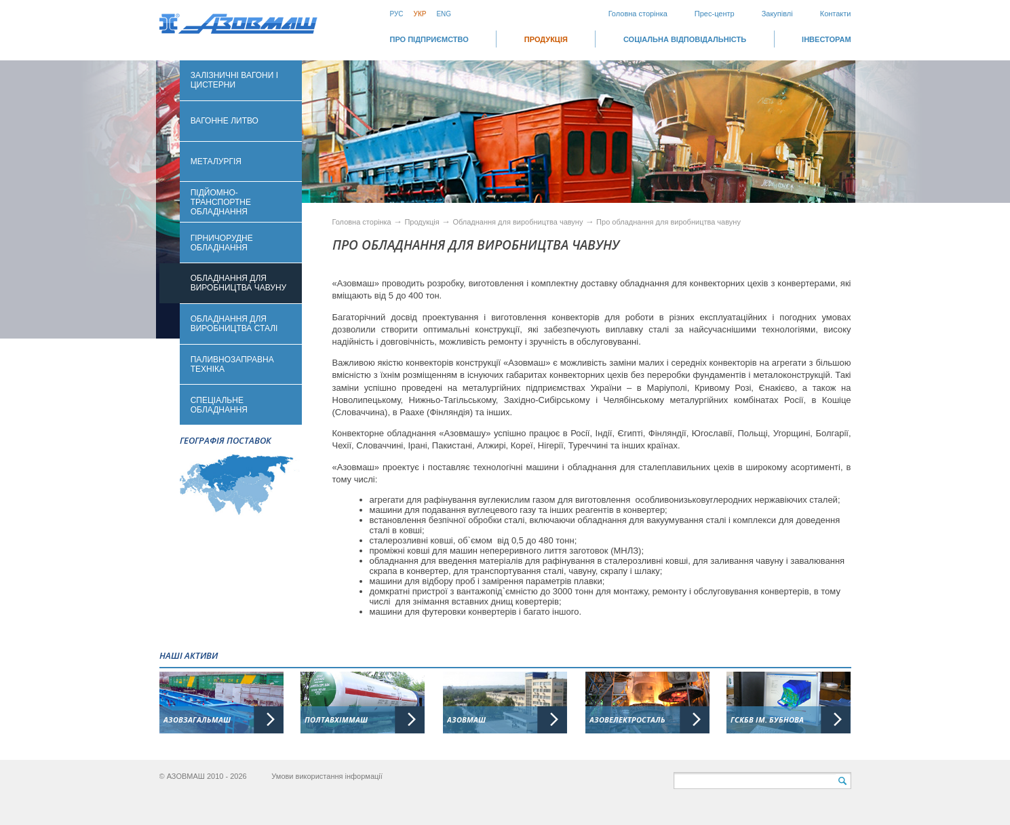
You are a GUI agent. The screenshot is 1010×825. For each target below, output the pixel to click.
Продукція (546, 39)
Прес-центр (715, 13)
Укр (420, 14)
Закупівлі (777, 13)
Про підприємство (429, 39)
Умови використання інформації (327, 776)
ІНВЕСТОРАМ (826, 39)
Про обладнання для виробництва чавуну (668, 222)
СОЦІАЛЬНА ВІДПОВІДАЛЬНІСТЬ (684, 39)
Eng (443, 14)
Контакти (835, 13)
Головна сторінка (637, 13)
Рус (397, 14)
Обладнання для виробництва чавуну (518, 222)
